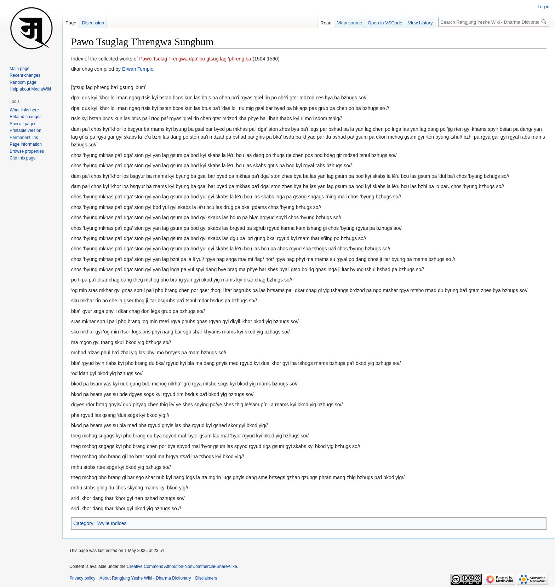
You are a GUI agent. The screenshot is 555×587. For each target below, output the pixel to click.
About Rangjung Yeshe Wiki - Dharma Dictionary (145, 578)
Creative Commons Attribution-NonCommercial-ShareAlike (182, 566)
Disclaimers (206, 578)
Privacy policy (82, 578)
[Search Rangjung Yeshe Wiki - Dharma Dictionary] (493, 22)
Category (83, 523)
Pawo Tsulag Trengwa (163, 59)
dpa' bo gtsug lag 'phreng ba (220, 59)
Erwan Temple (137, 69)
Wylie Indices (111, 523)
